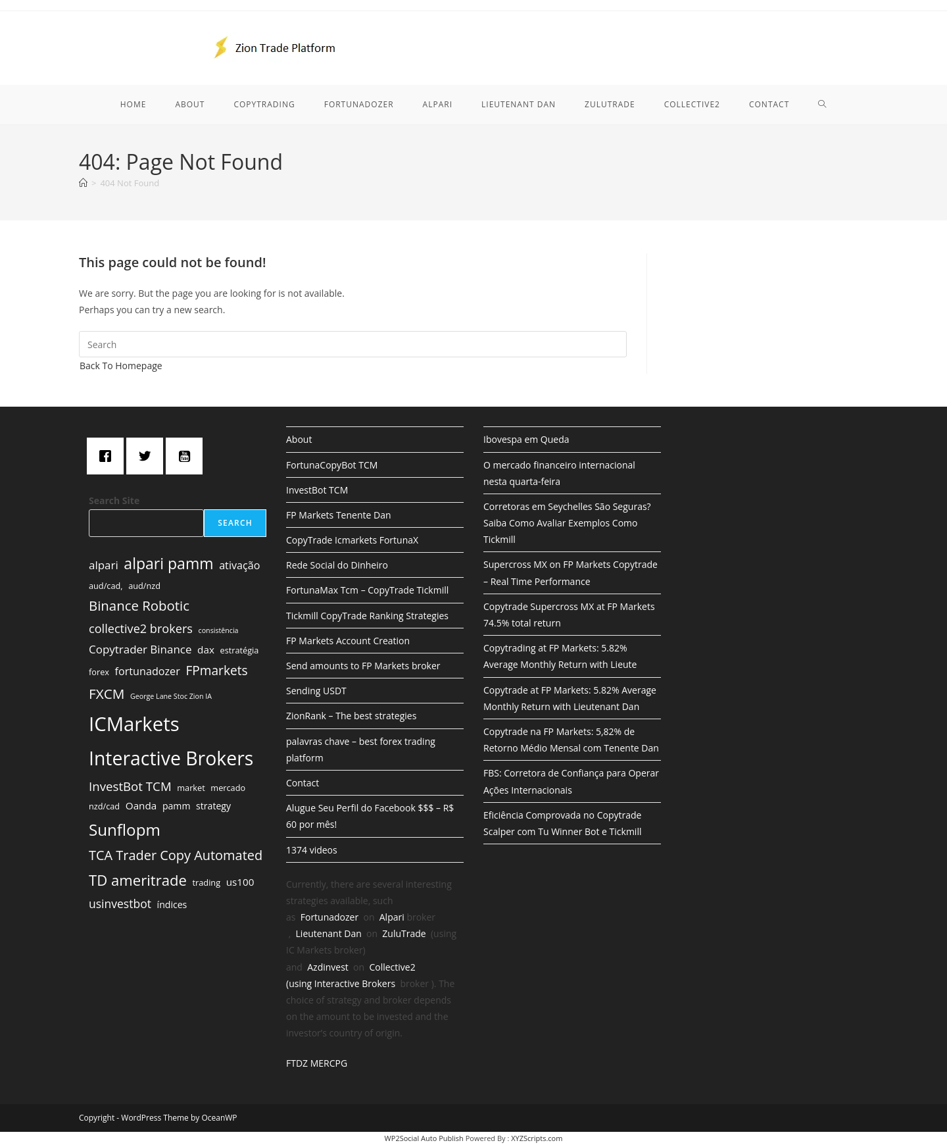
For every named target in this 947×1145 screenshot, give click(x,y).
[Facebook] (108, 456)
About (299, 439)
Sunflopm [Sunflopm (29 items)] (124, 829)
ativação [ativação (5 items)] (239, 565)
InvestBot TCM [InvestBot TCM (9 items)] (130, 786)
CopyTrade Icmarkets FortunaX (352, 540)
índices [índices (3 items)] (172, 904)
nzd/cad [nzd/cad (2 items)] (104, 806)
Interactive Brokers (354, 983)
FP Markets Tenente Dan (338, 515)
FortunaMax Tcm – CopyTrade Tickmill (367, 590)
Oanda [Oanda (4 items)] (141, 805)
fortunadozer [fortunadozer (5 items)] (147, 671)
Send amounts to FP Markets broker (363, 665)
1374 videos (311, 850)
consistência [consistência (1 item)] (219, 630)
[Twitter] (148, 456)
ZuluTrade (403, 933)
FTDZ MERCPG (316, 1063)
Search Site (114, 500)
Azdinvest (328, 967)
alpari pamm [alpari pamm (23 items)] (168, 563)
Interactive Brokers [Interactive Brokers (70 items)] (171, 758)
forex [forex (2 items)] (99, 672)
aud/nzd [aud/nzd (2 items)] (144, 586)
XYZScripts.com (536, 1138)
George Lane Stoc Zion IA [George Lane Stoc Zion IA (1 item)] (171, 696)
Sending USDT (316, 690)
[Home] (83, 183)
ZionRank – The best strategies (351, 715)
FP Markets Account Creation (348, 640)
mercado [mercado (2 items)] (227, 788)
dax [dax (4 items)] (205, 649)
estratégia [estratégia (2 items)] (239, 650)
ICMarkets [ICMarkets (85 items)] (134, 724)
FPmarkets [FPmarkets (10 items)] (216, 670)
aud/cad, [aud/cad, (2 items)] (106, 586)
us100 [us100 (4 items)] (240, 881)
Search (235, 522)
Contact (302, 782)
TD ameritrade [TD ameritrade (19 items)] (138, 880)
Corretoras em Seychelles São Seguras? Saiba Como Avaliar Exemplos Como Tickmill (567, 523)
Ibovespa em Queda (526, 439)
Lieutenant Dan (329, 933)
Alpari (391, 917)
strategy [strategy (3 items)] (213, 806)
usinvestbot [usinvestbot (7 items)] (120, 903)
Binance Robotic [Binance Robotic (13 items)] (139, 605)
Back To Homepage (121, 365)
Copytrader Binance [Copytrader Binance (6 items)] (140, 649)
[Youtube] (187, 456)
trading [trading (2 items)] (207, 882)
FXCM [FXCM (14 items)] (106, 693)
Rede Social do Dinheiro (337, 565)
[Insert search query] (353, 344)
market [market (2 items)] (191, 788)
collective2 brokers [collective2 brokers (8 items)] (141, 628)
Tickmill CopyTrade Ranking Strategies (367, 615)
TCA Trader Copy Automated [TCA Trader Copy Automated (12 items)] (175, 855)
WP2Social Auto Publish (424, 1138)
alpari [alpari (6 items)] (103, 564)
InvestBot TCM (317, 490)
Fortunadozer (329, 917)
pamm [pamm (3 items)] (176, 806)
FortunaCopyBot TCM (331, 465)
